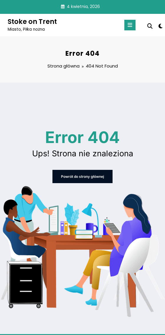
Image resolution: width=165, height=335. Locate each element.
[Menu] (130, 25)
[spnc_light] (160, 26)
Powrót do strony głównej (82, 176)
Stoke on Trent (32, 21)
